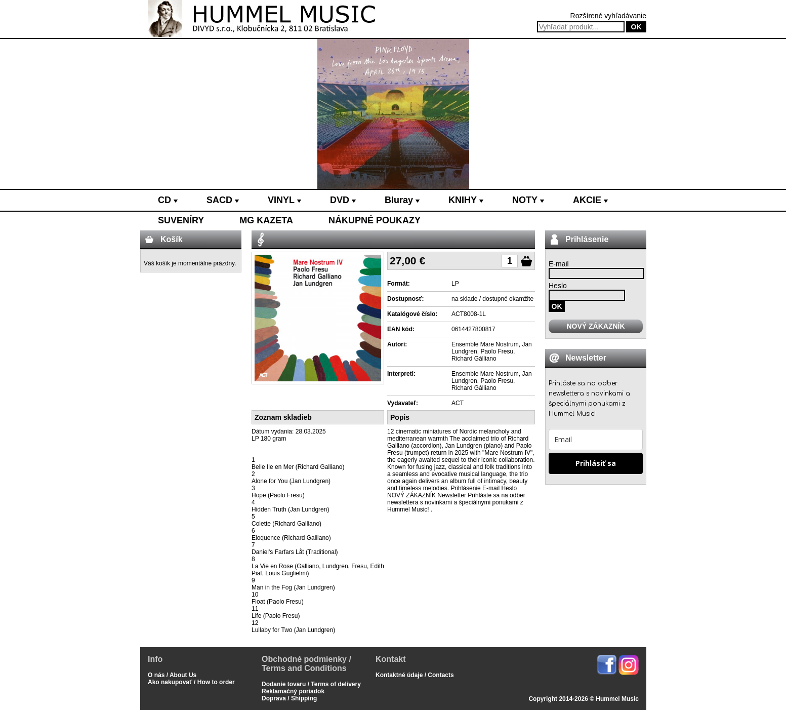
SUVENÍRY (181, 220)
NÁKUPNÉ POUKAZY (374, 220)
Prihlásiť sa (595, 463)
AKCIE (590, 200)
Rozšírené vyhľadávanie (608, 16)
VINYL (284, 200)
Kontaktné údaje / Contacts (415, 675)
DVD (343, 200)
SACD (222, 200)
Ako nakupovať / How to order (191, 682)
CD (168, 200)
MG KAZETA (266, 220)
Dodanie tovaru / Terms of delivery (311, 684)
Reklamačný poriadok (293, 691)
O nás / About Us (172, 675)
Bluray (402, 200)
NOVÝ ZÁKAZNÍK (595, 326)
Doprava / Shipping (289, 698)
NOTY (528, 200)
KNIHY (465, 200)
